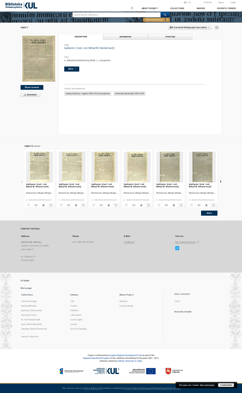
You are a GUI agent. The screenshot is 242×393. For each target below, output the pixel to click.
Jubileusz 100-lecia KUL (31, 310)
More (209, 213)
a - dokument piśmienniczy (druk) (79, 60)
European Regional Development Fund (125, 355)
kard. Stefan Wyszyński (31, 324)
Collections (177, 8)
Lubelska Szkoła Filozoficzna (34, 328)
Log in (177, 301)
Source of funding (78, 328)
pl (190, 2)
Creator (73, 305)
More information (207, 385)
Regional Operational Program (96, 358)
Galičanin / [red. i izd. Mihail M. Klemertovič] (37, 185)
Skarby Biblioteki (29, 305)
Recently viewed (226, 8)
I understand (226, 385)
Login (233, 2)
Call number (75, 315)
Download (29, 94)
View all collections (29, 336)
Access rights (76, 319)
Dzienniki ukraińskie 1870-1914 (129, 93)
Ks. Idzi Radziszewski (30, 319)
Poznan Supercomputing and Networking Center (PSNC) (151, 388)
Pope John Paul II (29, 315)
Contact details (126, 305)
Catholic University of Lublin (129, 361)
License (73, 324)
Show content (32, 87)
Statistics (123, 301)
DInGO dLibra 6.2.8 (92, 388)
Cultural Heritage (29, 301)
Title (72, 301)
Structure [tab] (170, 37)
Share (221, 2)
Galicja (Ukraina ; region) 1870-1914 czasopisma (88, 93)
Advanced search (154, 19)
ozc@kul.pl (129, 242)
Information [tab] (125, 37)
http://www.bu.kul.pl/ (185, 242)
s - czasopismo (103, 60)
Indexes (201, 8)
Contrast (208, 2)
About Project (150, 8)
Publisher (74, 310)
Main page (26, 288)
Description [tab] (81, 37)
